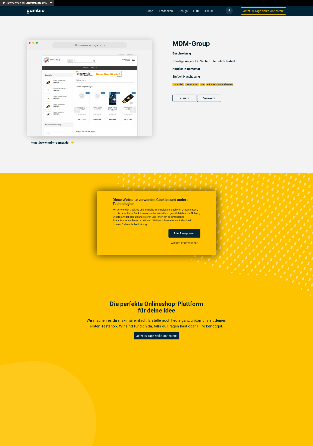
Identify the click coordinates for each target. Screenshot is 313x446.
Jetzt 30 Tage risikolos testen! (156, 336)
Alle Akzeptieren (184, 233)
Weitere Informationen (184, 242)
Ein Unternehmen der (24, 2)
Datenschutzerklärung (134, 224)
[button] (151, 11)
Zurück (184, 98)
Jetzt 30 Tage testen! (263, 11)
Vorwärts (209, 98)
